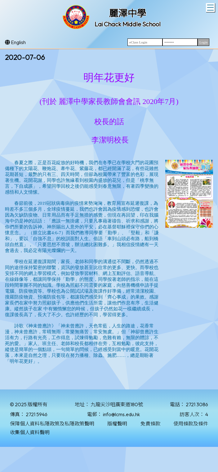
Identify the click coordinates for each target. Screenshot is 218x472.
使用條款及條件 (190, 423)
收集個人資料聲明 (30, 432)
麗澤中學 (127, 13)
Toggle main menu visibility (211, 7)
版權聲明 (117, 423)
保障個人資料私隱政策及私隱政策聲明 (52, 423)
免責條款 (150, 423)
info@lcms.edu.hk (121, 414)
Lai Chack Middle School (128, 24)
